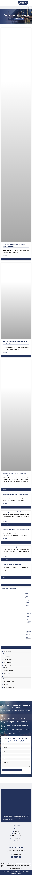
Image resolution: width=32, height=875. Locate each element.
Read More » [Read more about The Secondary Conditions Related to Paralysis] (5, 503)
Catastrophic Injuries (19, 18)
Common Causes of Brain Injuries (12, 564)
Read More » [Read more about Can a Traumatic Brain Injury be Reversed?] (5, 556)
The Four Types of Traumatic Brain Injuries (14, 512)
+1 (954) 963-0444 (23, 3)
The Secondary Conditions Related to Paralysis (15, 494)
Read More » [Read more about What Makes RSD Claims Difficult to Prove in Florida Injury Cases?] (5, 255)
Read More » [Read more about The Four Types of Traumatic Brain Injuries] (5, 521)
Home (10, 18)
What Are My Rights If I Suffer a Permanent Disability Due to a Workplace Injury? (14, 474)
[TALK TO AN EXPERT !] (19, 2)
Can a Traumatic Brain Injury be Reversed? (14, 547)
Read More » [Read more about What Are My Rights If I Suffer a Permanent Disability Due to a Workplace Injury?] (5, 486)
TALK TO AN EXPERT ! (24, 2)
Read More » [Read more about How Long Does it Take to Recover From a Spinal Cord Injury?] (5, 538)
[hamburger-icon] (29, 8)
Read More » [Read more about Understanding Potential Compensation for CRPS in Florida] (5, 352)
